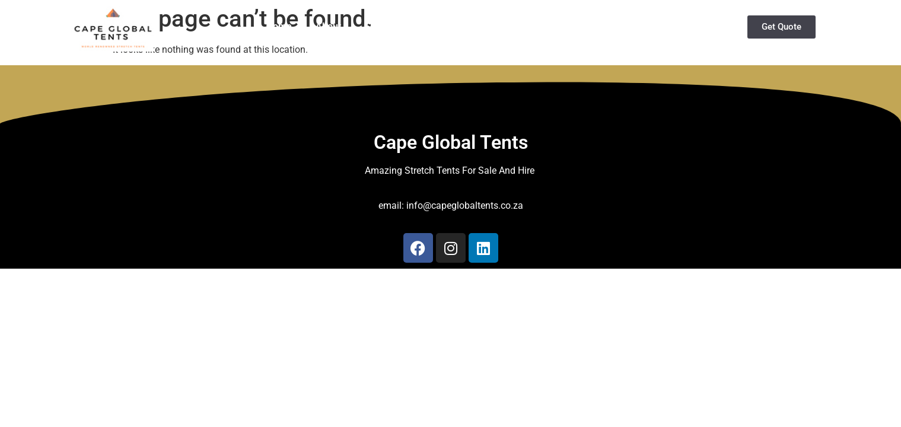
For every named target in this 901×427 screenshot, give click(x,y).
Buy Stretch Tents (503, 26)
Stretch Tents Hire (403, 26)
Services (589, 26)
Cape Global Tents (451, 142)
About (328, 26)
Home (279, 26)
